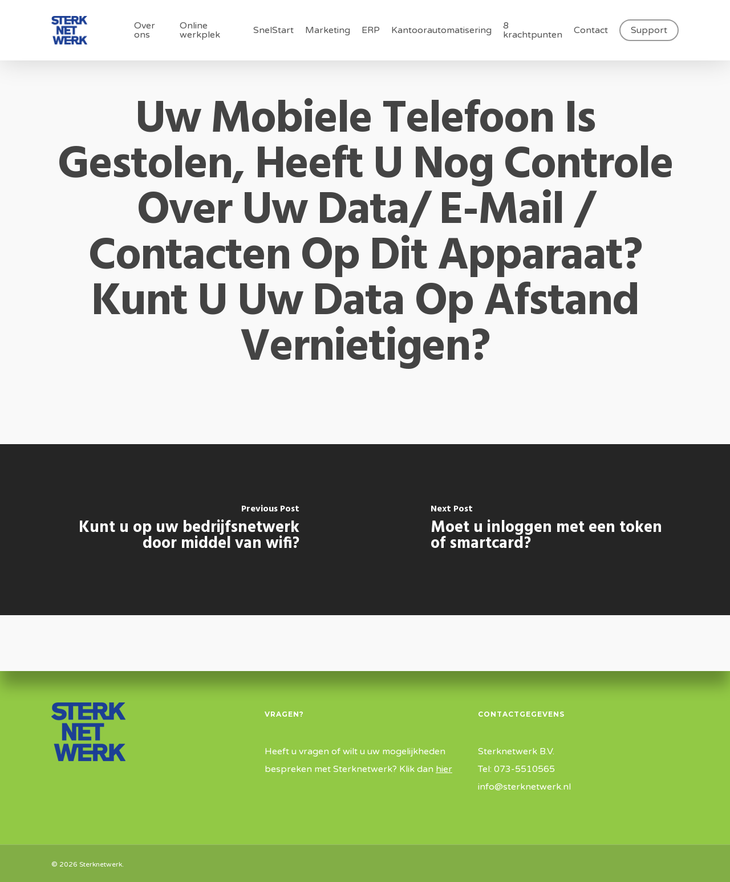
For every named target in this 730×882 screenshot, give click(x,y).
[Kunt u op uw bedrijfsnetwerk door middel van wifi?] (182, 529)
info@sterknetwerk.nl (524, 786)
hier (444, 769)
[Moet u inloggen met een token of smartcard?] (547, 529)
